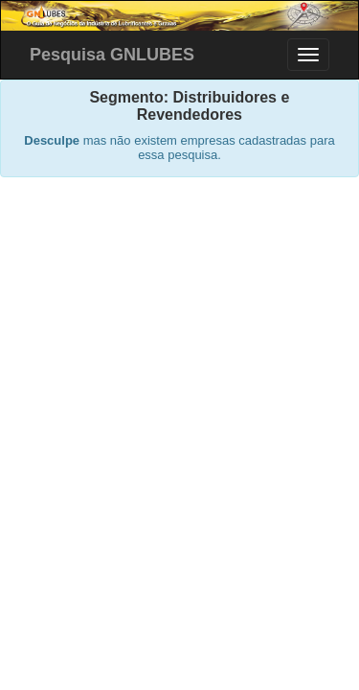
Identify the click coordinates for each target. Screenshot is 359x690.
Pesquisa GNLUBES (112, 54)
